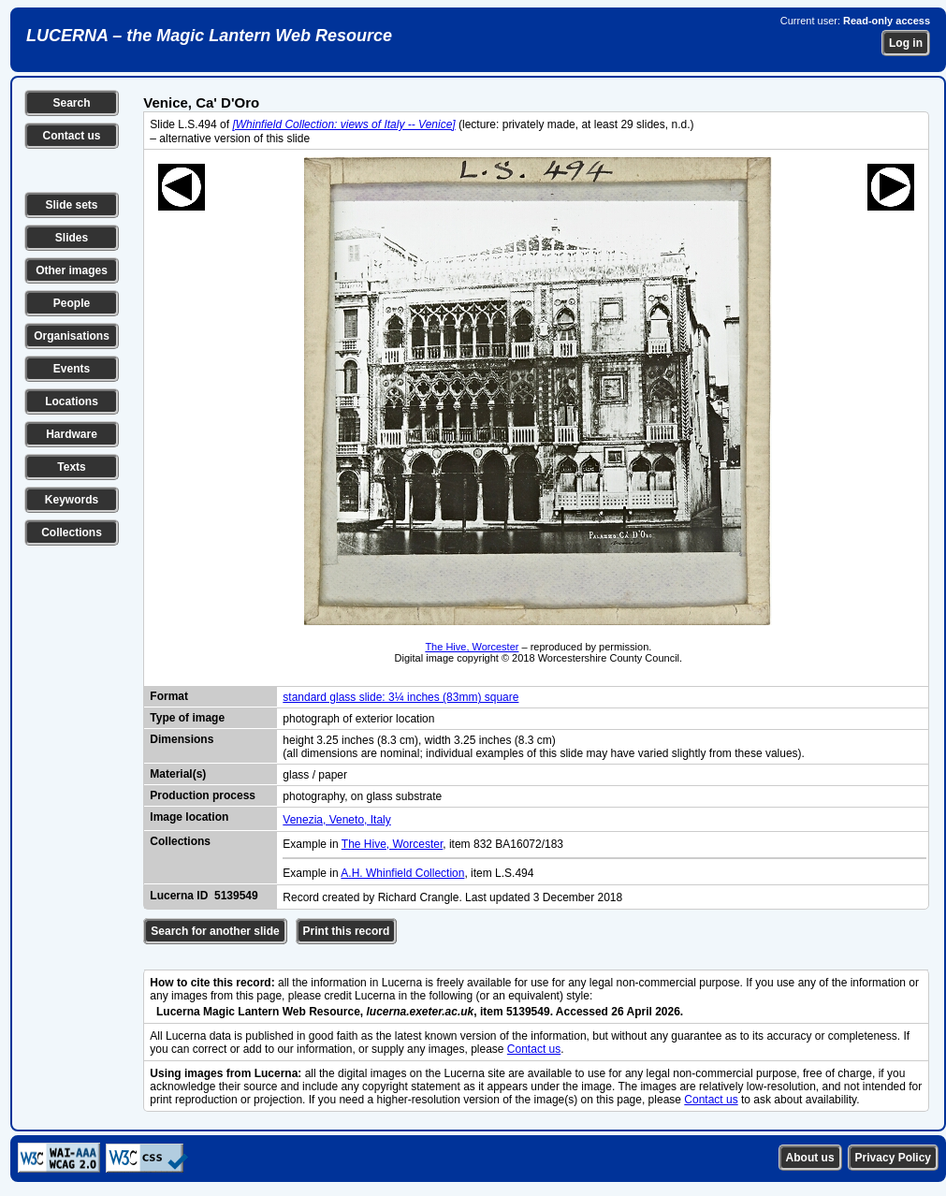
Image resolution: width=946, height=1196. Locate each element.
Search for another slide (215, 931)
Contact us (71, 135)
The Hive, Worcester (471, 646)
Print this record (346, 931)
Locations (71, 401)
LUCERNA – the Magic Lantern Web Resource (209, 35)
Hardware (71, 434)
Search (71, 102)
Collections (71, 532)
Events (71, 368)
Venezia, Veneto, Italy (336, 819)
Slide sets (71, 204)
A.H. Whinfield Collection (402, 873)
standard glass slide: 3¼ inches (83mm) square (400, 697)
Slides (71, 237)
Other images (72, 270)
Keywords (71, 499)
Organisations (71, 336)
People (71, 303)
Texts (71, 467)
